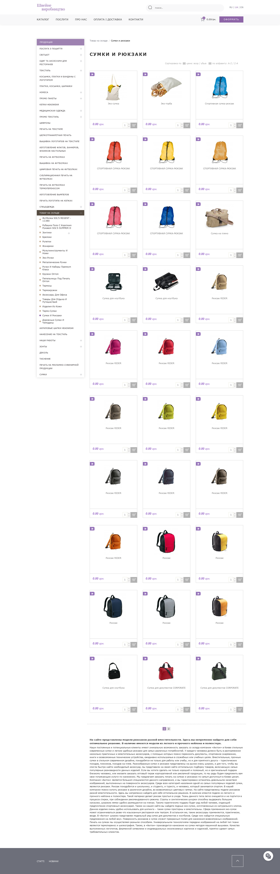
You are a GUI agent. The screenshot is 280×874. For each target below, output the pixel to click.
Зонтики (47, 232)
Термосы (47, 285)
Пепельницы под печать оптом (56, 280)
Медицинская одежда (52, 110)
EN (241, 7)
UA (236, 7)
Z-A (236, 63)
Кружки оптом (50, 274)
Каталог (43, 19)
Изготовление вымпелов (54, 194)
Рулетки (46, 241)
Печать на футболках (52, 157)
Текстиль (45, 70)
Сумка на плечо (219, 233)
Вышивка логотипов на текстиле (59, 141)
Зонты (43, 346)
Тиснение (45, 359)
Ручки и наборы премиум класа (56, 268)
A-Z (230, 63)
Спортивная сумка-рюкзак (219, 103)
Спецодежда (47, 207)
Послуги (62, 19)
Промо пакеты (48, 98)
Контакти (136, 19)
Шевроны (45, 123)
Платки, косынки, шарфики (56, 86)
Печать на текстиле (51, 129)
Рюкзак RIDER (219, 298)
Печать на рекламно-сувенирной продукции (59, 366)
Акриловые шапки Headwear (57, 328)
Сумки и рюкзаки (52, 315)
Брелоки (47, 237)
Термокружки (49, 290)
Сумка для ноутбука (113, 298)
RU (231, 7)
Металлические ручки (54, 262)
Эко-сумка (113, 103)
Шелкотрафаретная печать (55, 135)
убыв (203, 63)
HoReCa (44, 92)
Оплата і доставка (108, 19)
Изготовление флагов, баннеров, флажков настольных (59, 149)
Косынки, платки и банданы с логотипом (58, 78)
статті (40, 861)
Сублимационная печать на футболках (56, 177)
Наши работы (47, 340)
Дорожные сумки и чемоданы (53, 321)
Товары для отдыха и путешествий (54, 300)
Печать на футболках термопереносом (52, 187)
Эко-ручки (48, 257)
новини (53, 861)
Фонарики (48, 246)
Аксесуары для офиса (54, 294)
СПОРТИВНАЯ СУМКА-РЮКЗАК (113, 168)
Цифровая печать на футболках (58, 169)
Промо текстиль (49, 117)
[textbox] (125, 125)
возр (196, 63)
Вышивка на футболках (54, 163)
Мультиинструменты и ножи (54, 252)
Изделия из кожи (52, 306)
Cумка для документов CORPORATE (166, 687)
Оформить (231, 19)
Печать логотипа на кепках (56, 200)
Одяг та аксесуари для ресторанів (53, 62)
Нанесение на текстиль (53, 334)
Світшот (44, 55)
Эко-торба (166, 103)
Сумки (43, 374)
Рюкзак (166, 558)
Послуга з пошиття (51, 48)
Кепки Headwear (49, 104)
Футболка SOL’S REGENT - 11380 (56, 219)
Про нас (81, 19)
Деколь (44, 352)
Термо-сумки (49, 311)
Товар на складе (49, 213)
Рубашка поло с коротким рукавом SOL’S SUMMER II (56, 226)
